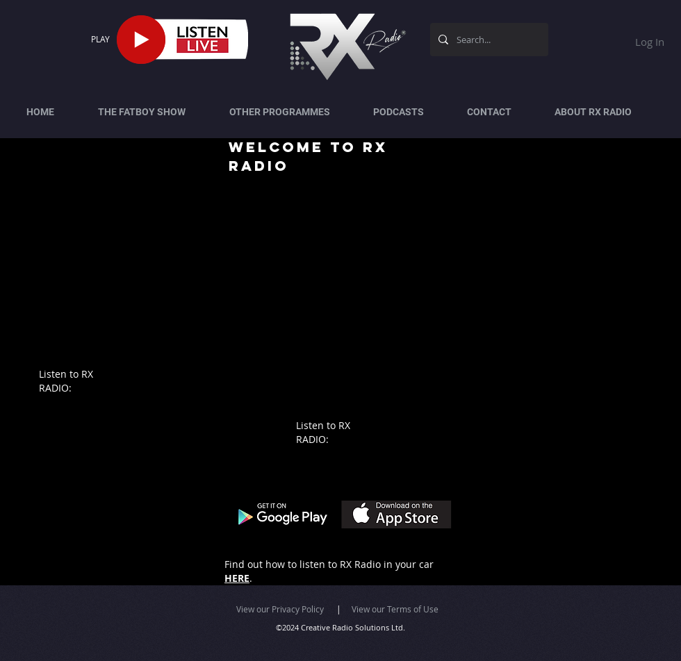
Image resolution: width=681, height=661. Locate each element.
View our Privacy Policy (280, 608)
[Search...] (488, 39)
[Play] (141, 39)
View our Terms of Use (395, 608)
